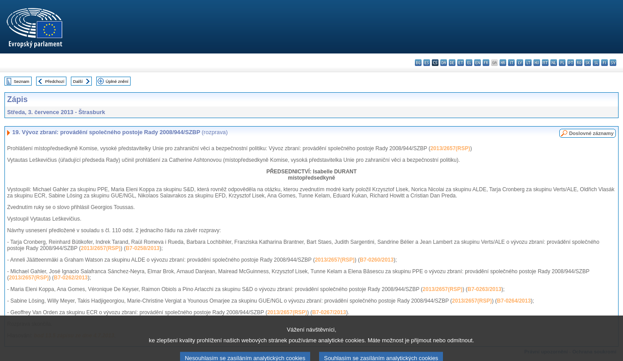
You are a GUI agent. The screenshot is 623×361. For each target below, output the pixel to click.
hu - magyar (536, 62)
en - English (477, 62)
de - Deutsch (452, 62)
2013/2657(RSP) (450, 148)
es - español (426, 62)
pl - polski (562, 62)
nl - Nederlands (553, 62)
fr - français (486, 62)
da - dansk (443, 62)
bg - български (418, 62)
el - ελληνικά (469, 62)
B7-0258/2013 (143, 248)
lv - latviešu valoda (519, 62)
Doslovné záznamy (591, 133)
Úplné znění (117, 81)
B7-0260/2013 (376, 260)
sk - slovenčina (587, 62)
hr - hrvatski (503, 62)
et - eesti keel (460, 62)
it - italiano (511, 62)
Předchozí (54, 81)
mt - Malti (545, 62)
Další (78, 81)
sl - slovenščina (596, 62)
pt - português (570, 62)
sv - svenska (613, 62)
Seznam (21, 81)
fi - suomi (604, 62)
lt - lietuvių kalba (528, 62)
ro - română (579, 62)
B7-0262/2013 (71, 278)
